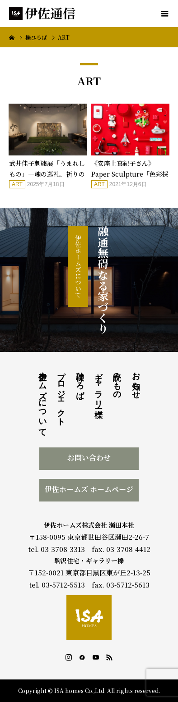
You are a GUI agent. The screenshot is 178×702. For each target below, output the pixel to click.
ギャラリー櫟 (98, 385)
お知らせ (136, 381)
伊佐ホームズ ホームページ (89, 489)
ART (17, 184)
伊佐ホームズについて (78, 266)
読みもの (117, 381)
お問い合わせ (89, 457)
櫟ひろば (79, 381)
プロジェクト (61, 394)
